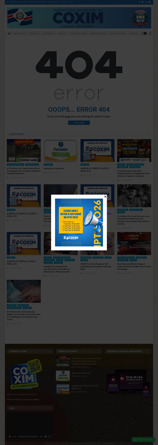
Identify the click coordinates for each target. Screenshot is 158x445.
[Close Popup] (105, 197)
